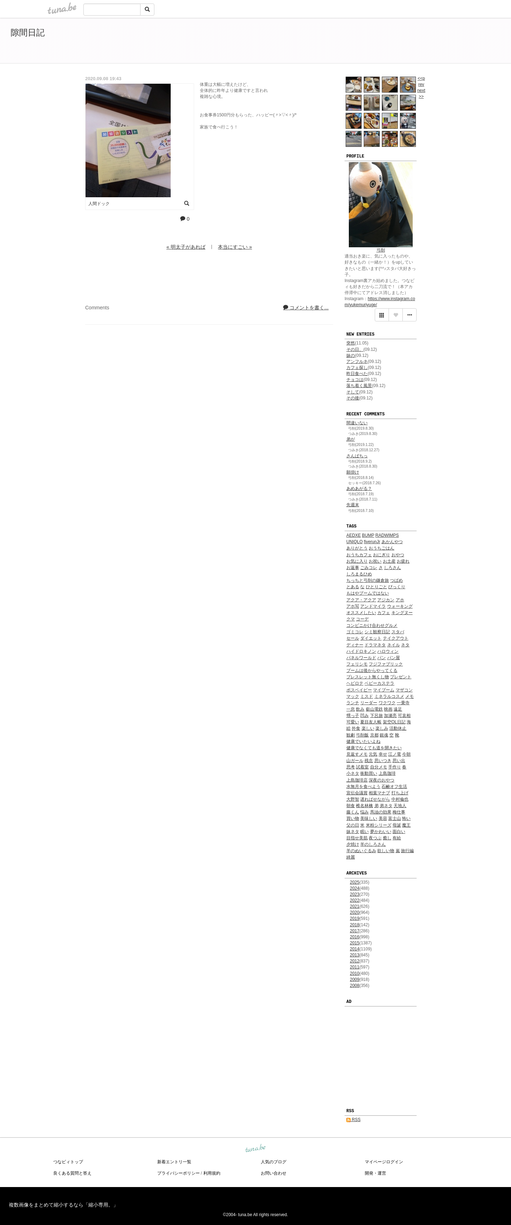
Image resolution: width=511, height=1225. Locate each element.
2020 (354, 912)
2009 (354, 979)
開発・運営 (375, 1173)
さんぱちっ (357, 455)
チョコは (354, 379)
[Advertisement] (418, 42)
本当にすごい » (235, 247)
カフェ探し (357, 367)
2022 (354, 900)
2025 (354, 882)
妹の (350, 355)
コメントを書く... (306, 307)
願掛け (352, 472)
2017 (354, 930)
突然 (350, 343)
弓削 (381, 250)
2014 (354, 949)
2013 (354, 955)
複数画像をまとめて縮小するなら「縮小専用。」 (63, 1205)
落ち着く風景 (359, 385)
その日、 (354, 349)
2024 (354, 888)
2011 (354, 967)
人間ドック (99, 203)
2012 (354, 961)
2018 (354, 924)
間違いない (357, 422)
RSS (353, 1119)
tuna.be (255, 1148)
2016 (354, 936)
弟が (350, 439)
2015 (354, 942)
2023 (354, 894)
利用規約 (211, 1173)
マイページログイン (384, 1161)
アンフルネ (357, 361)
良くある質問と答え (72, 1173)
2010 (354, 973)
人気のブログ (273, 1161)
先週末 (352, 504)
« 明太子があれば (185, 247)
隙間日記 (28, 32)
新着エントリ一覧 (174, 1161)
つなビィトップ (68, 1161)
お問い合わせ (273, 1173)
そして (352, 392)
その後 (352, 398)
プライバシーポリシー (178, 1173)
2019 (354, 918)
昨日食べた (357, 373)
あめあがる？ (359, 488)
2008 (354, 985)
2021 (354, 906)
